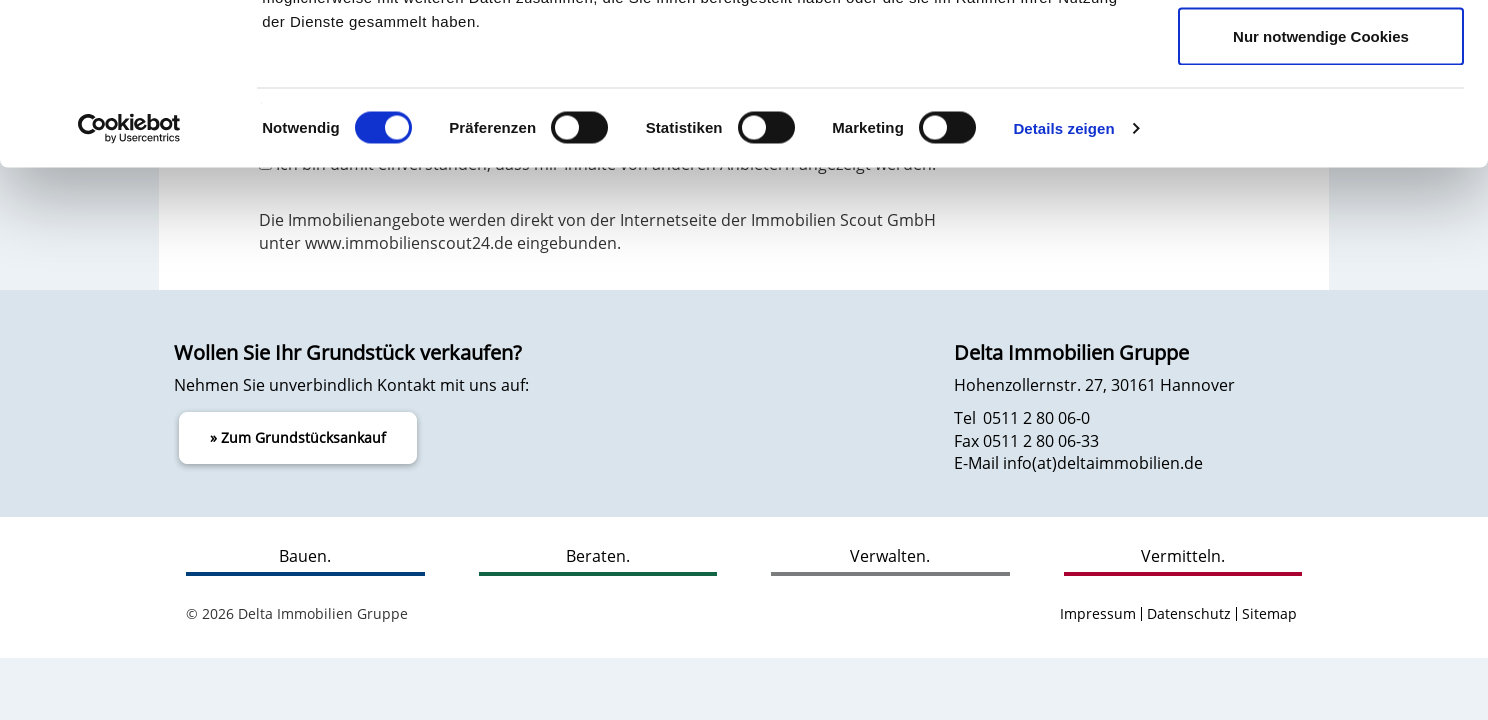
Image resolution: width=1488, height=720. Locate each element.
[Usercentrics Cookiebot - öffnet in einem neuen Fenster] (129, 276)
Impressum (1098, 613)
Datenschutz (1189, 613)
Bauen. (305, 556)
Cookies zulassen (1321, 52)
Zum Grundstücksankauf (303, 437)
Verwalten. (890, 556)
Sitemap (1269, 613)
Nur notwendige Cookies (1321, 183)
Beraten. (598, 556)
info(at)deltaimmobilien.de (1103, 463)
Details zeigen (1063, 275)
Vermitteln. (1183, 556)
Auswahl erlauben (1321, 118)
